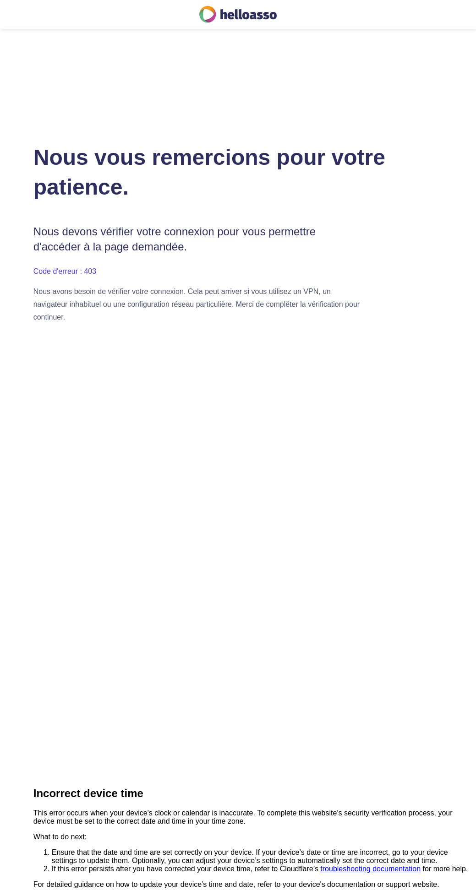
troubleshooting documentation (370, 869)
